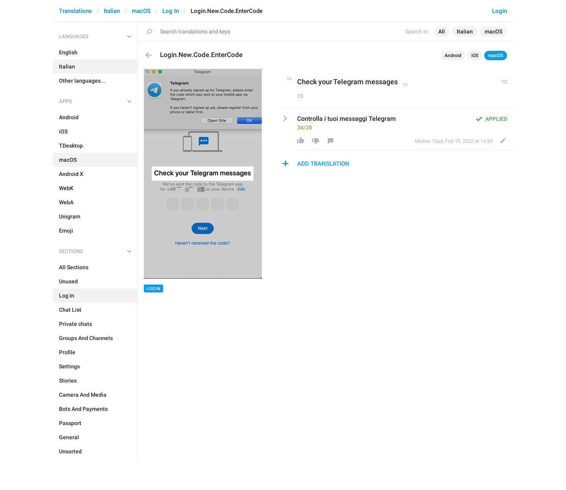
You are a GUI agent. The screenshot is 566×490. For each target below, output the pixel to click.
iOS (474, 55)
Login (499, 11)
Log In (170, 11)
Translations (75, 11)
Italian (112, 11)
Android (453, 55)
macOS (141, 11)
